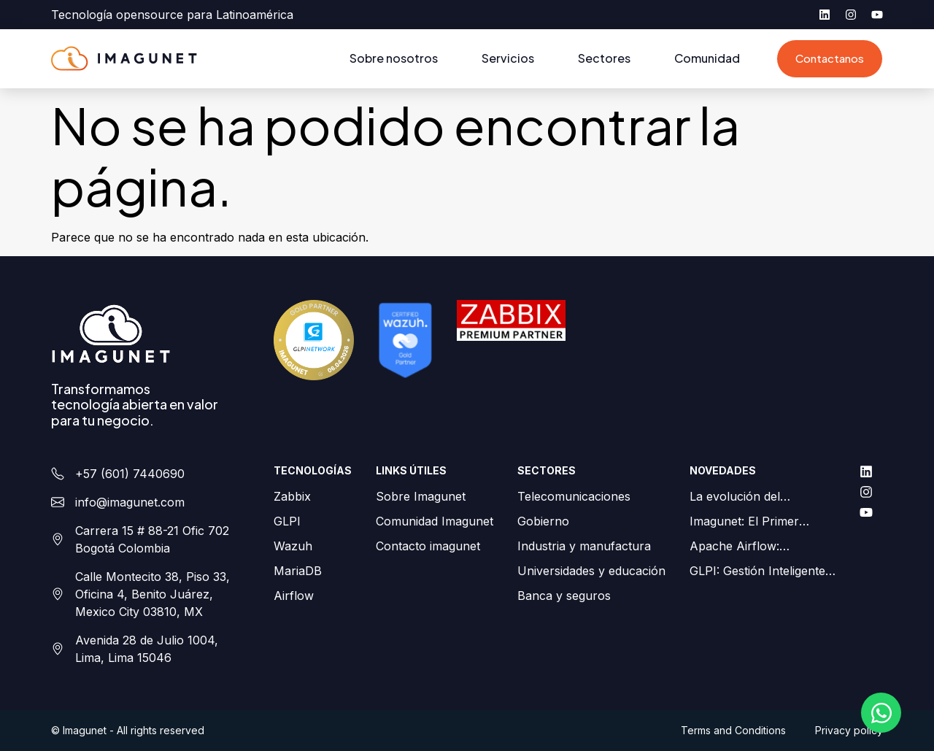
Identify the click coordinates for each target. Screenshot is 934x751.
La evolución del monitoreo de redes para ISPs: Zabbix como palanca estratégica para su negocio (758, 497)
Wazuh (293, 546)
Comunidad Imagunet (434, 521)
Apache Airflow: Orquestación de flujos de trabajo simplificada (760, 547)
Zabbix (292, 496)
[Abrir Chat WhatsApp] (881, 713)
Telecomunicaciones (573, 496)
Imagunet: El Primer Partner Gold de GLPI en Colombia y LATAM (758, 522)
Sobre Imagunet (421, 496)
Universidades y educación (591, 570)
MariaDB (298, 570)
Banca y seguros (564, 595)
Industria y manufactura (584, 546)
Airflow (294, 595)
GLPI (287, 521)
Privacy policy (849, 730)
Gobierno (543, 521)
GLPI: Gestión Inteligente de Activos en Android (757, 571)
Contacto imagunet (428, 546)
